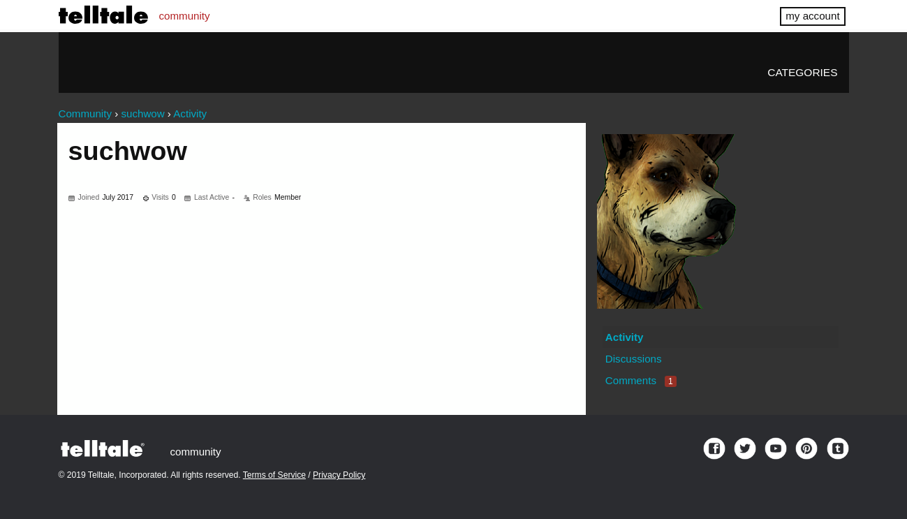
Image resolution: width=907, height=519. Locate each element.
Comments (641, 380)
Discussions (633, 359)
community (184, 16)
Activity (624, 337)
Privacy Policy (339, 475)
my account (812, 16)
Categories (802, 72)
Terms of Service (274, 475)
